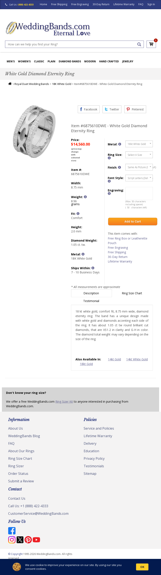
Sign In (151, 4)
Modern (90, 61)
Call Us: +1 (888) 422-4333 (28, 506)
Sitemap (90, 473)
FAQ (140, 4)
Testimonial (91, 301)
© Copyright (15, 554)
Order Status (18, 473)
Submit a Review (21, 481)
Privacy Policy (94, 458)
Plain (51, 61)
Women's (24, 61)
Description (91, 293)
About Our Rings (21, 451)
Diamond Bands (70, 61)
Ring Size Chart (132, 293)
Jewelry (127, 61)
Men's (11, 61)
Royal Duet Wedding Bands (31, 84)
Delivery (90, 443)
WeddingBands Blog (24, 436)
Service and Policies (99, 428)
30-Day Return (101, 4)
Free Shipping (59, 4)
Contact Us (16, 498)
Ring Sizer (16, 466)
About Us (15, 428)
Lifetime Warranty (123, 4)
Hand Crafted (109, 61)
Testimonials (94, 466)
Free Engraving (80, 4)
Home (43, 4)
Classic (39, 61)
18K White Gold (61, 84)
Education (91, 451)
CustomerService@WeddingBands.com (38, 513)
